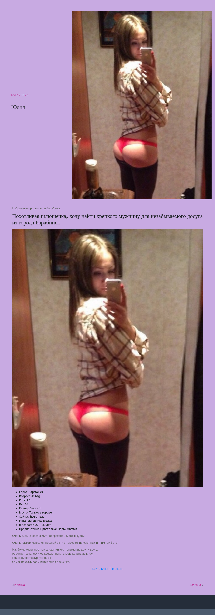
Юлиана (195, 585)
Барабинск (20, 94)
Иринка (19, 585)
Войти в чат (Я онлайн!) (107, 569)
